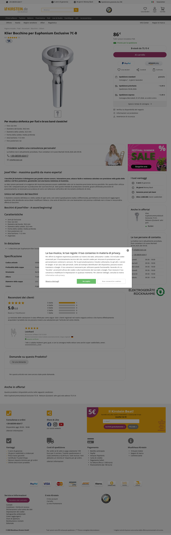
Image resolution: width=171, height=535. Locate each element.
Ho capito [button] (86, 281)
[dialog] (85, 267)
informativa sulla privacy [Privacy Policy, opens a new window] (55, 275)
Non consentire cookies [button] (111, 281)
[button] (52, 281)
